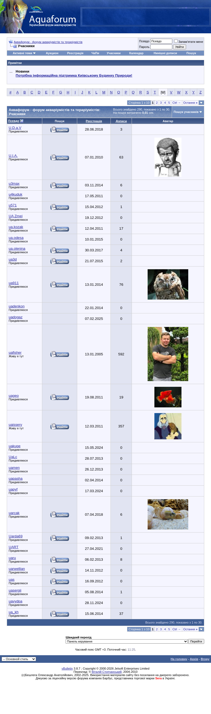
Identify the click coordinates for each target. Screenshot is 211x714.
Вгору (205, 659)
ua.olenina (17, 248)
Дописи (121, 121)
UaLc (13, 457)
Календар (136, 53)
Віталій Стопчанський (107, 671)
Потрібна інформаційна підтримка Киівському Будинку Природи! (74, 75)
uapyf (13, 489)
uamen (14, 468)
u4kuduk (15, 194)
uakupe (15, 446)
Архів (194, 659)
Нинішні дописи (165, 53)
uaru (12, 558)
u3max (14, 183)
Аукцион (52, 53)
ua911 (14, 283)
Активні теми (22, 53)
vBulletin (67, 668)
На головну (179, 659)
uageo (14, 396)
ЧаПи (95, 53)
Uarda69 (15, 536)
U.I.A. (13, 156)
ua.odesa (16, 238)
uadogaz (15, 317)
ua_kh (13, 612)
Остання (190, 102)
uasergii (15, 590)
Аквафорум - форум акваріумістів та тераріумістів (48, 42)
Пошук (191, 53)
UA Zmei (15, 216)
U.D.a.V (15, 128)
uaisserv (15, 425)
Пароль (144, 46)
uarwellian (17, 569)
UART (13, 547)
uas (12, 579)
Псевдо (144, 41)
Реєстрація (75, 53)
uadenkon (17, 306)
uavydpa (15, 601)
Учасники (114, 53)
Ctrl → (176, 102)
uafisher (15, 352)
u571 (13, 205)
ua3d (13, 259)
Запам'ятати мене (188, 41)
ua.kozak (16, 227)
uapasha (15, 478)
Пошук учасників (186, 111)
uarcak (14, 513)
